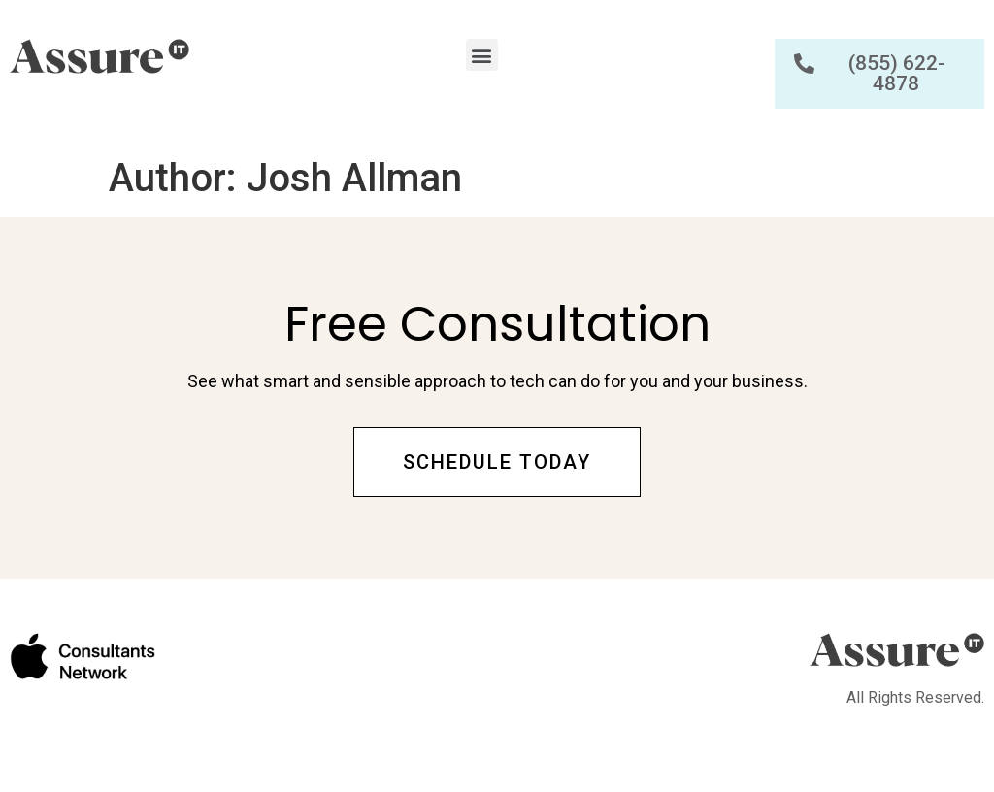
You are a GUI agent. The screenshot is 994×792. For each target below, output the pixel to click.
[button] (482, 55)
